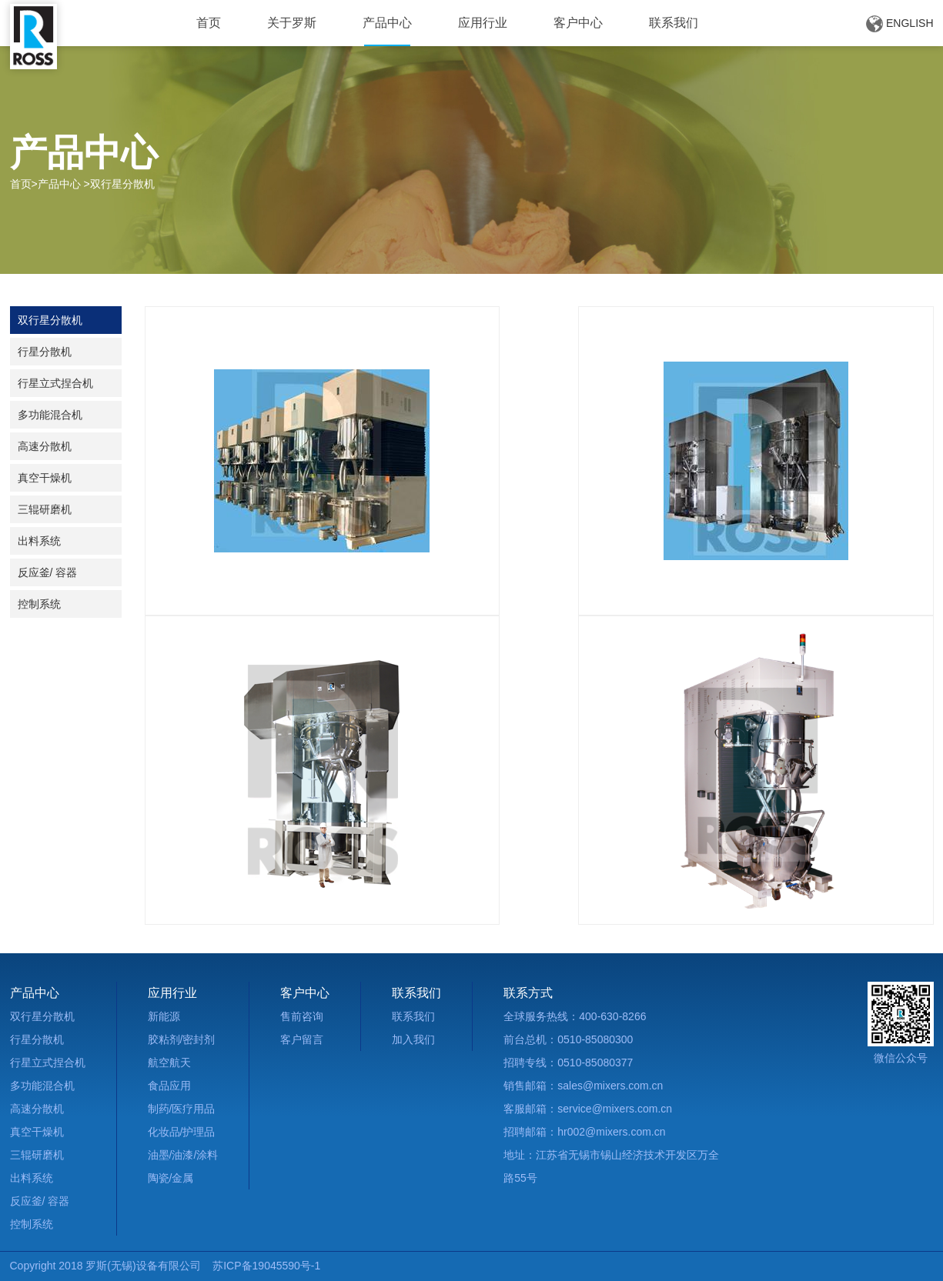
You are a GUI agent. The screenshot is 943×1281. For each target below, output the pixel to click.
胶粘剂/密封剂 (182, 1039)
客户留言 (301, 1039)
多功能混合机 (50, 415)
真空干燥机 (45, 478)
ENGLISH (899, 23)
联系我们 (673, 22)
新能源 (164, 1016)
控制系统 (39, 604)
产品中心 (387, 22)
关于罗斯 (291, 22)
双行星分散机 (50, 320)
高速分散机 (45, 446)
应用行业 (482, 22)
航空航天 (169, 1062)
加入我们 (413, 1039)
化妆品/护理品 (182, 1132)
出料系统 (39, 541)
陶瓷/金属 (171, 1178)
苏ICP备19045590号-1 (266, 1265)
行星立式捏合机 (55, 383)
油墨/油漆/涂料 (183, 1155)
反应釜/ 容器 (48, 572)
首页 (208, 22)
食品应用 (169, 1085)
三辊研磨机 (45, 509)
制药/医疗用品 (182, 1109)
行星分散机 (45, 351)
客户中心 (578, 22)
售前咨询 (301, 1016)
